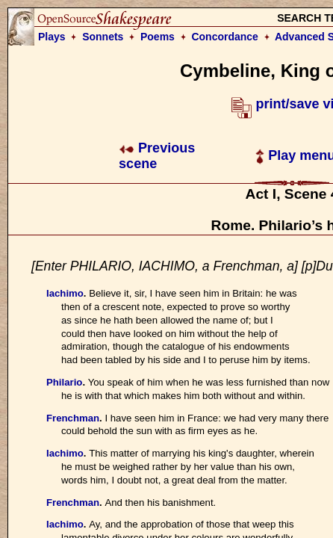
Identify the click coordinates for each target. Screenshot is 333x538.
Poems (157, 37)
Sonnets (102, 37)
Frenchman (72, 418)
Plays (52, 37)
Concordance (224, 37)
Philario (64, 382)
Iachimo (65, 293)
